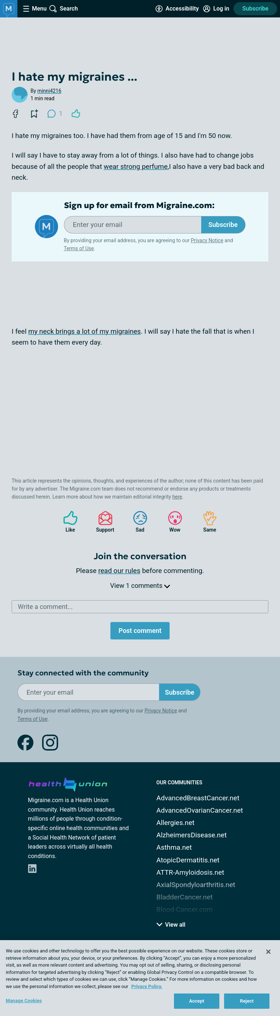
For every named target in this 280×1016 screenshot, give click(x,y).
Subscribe (255, 8)
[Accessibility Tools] (177, 8)
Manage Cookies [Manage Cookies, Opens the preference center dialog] (24, 1000)
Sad (136, 522)
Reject (247, 1001)
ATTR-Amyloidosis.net (190, 872)
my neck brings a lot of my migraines (84, 331)
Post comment (139, 630)
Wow (171, 522)
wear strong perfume (136, 166)
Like (67, 522)
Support (102, 522)
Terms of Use (79, 248)
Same (206, 522)
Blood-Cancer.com (185, 909)
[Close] (268, 952)
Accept (196, 1001)
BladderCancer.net (185, 897)
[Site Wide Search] (63, 8)
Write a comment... (45, 606)
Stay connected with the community (83, 673)
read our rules (119, 570)
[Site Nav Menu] (35, 8)
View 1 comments (140, 585)
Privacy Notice (207, 240)
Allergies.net (176, 822)
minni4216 (49, 91)
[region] (140, 978)
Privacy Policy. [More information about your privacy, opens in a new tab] (146, 986)
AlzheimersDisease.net (192, 835)
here (177, 497)
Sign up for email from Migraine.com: (139, 205)
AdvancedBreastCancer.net (198, 798)
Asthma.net (174, 847)
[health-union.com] (68, 783)
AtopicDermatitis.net (188, 860)
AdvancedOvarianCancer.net (200, 810)
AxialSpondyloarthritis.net (196, 885)
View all (171, 924)
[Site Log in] (216, 8)
